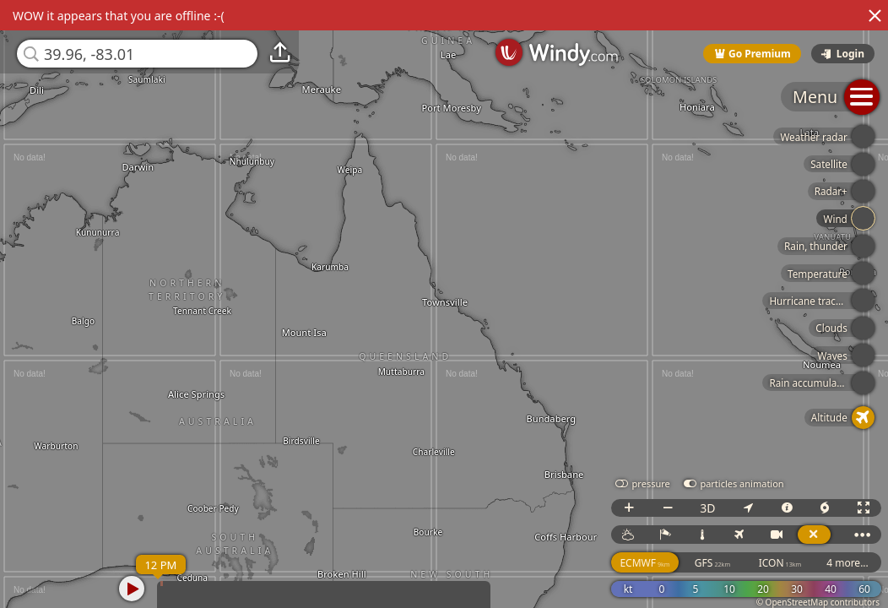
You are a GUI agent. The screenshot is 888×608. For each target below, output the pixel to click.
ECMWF (644, 563)
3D (707, 508)
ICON (780, 563)
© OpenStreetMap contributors (818, 602)
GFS (712, 563)
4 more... (847, 563)
